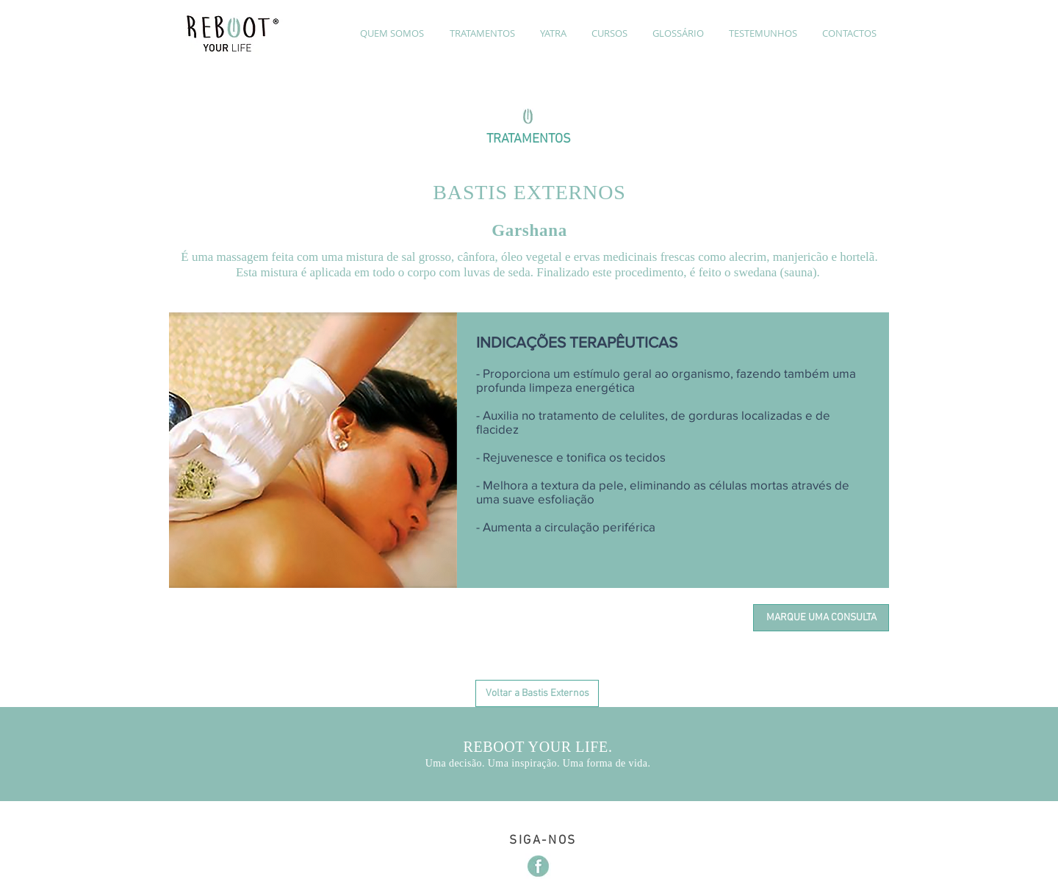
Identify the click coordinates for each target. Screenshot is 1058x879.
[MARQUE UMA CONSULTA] (821, 617)
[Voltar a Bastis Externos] (537, 693)
